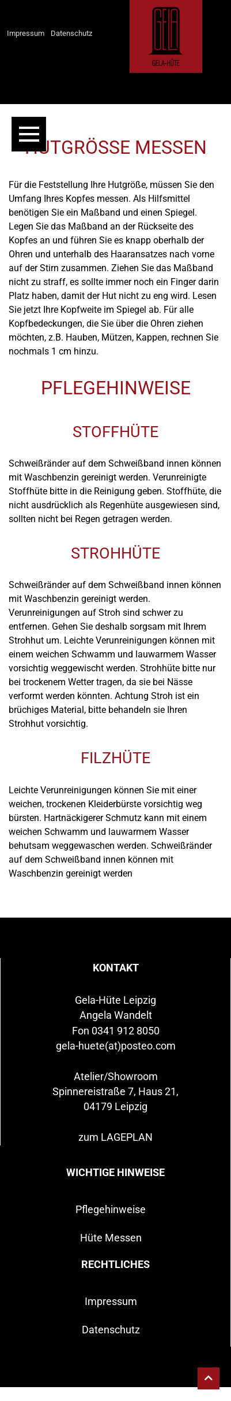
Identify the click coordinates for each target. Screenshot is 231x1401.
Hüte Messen (111, 1238)
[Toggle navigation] (29, 134)
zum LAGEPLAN (115, 1137)
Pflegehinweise (110, 1209)
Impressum (25, 33)
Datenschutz (71, 33)
